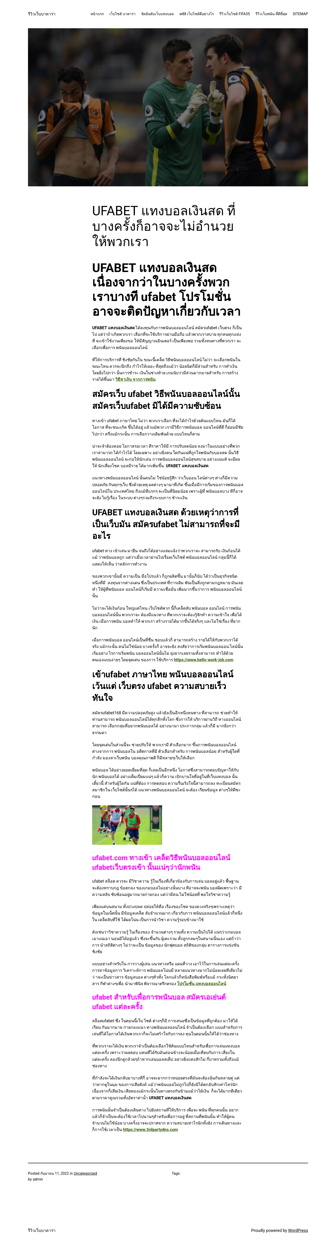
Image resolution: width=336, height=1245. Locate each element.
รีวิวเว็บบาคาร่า (42, 14)
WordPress (298, 1230)
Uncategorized (85, 1173)
